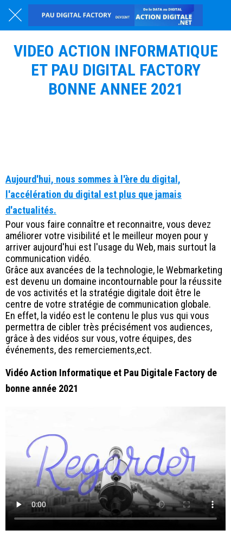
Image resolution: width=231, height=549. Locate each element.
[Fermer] (15, 15)
